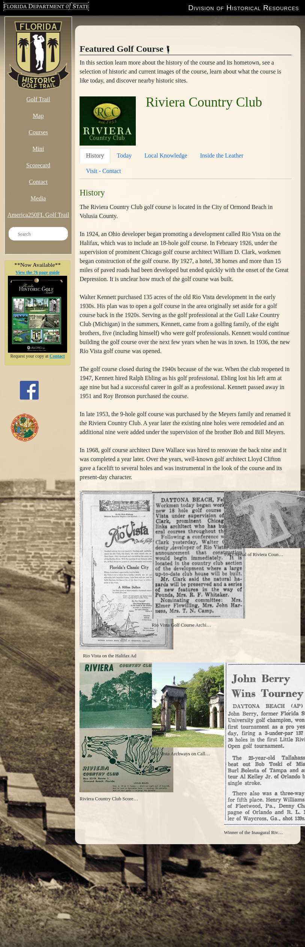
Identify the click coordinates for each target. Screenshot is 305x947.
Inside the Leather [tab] (221, 155)
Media (38, 198)
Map (38, 116)
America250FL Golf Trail (38, 215)
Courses (38, 132)
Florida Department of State (43, 7)
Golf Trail (38, 99)
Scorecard (38, 165)
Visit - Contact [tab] (103, 171)
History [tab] (95, 155)
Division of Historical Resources (243, 8)
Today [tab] (124, 155)
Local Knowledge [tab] (165, 155)
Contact (38, 182)
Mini (38, 149)
